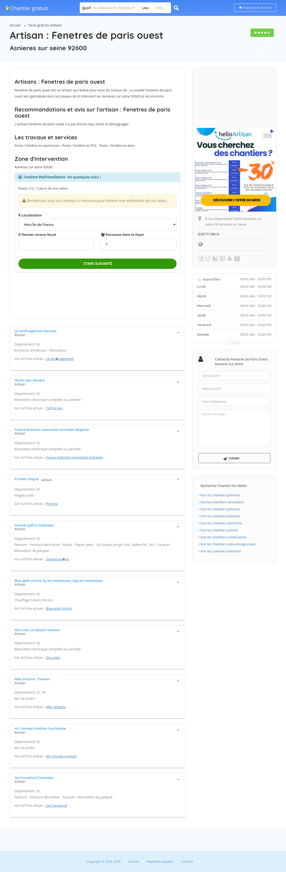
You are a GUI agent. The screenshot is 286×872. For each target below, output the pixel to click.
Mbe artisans (55, 707)
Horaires (235, 342)
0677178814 (208, 234)
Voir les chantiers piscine (218, 530)
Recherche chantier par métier (224, 486)
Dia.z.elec (53, 657)
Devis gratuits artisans (45, 25)
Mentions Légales (160, 861)
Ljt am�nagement (60, 359)
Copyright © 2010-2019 (103, 861)
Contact (187, 861)
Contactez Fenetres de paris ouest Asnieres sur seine (241, 361)
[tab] (97, 332)
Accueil (15, 25)
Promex (52, 503)
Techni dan (54, 408)
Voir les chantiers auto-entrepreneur (227, 544)
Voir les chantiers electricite (220, 523)
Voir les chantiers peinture (219, 495)
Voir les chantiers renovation (221, 502)
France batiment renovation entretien (74, 457)
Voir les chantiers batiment (219, 551)
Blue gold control (59, 608)
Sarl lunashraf (56, 805)
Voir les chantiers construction (222, 537)
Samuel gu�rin (57, 559)
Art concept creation (61, 756)
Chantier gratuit (27, 7)
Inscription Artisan (255, 7)
